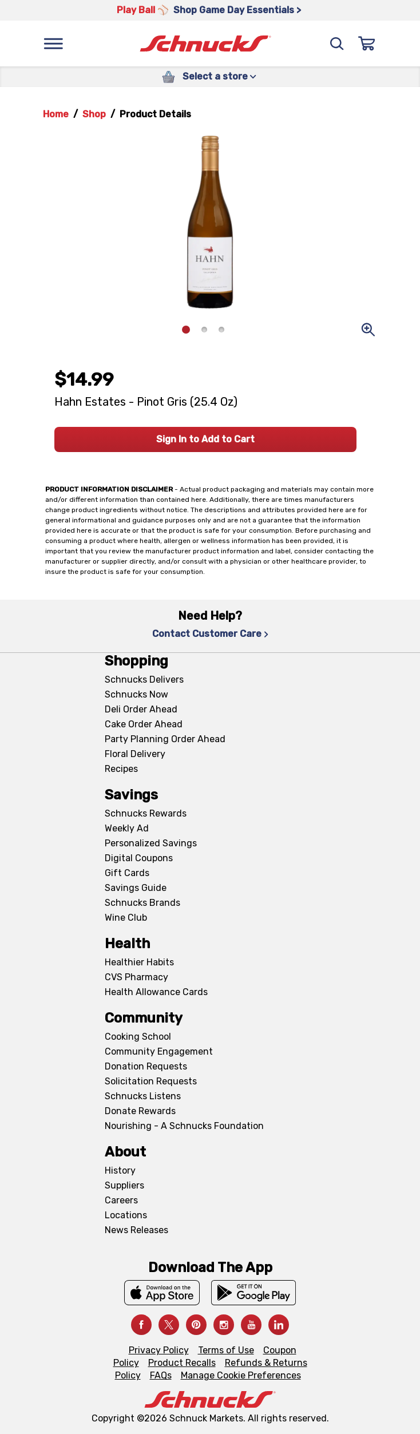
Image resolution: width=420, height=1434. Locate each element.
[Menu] (53, 43)
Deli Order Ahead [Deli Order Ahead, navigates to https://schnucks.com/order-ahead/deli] (141, 709)
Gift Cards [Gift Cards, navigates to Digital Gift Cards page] (127, 872)
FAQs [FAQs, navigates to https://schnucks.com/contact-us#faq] (161, 1375)
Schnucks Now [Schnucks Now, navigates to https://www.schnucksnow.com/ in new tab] (136, 694)
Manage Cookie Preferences (241, 1375)
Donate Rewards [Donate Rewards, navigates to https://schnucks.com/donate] (140, 1111)
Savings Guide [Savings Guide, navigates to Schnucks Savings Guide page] (136, 887)
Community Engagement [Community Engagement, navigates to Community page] (159, 1051)
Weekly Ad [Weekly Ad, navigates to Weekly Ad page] (127, 828)
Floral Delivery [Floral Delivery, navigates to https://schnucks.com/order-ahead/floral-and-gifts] (135, 753)
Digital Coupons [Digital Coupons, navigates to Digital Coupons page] (139, 858)
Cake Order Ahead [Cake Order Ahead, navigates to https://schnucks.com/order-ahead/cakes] (144, 724)
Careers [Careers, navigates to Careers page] (121, 1200)
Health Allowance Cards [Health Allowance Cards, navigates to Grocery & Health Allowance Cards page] (156, 992)
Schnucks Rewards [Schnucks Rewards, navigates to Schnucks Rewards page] (146, 813)
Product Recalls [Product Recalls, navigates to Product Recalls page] (182, 1362)
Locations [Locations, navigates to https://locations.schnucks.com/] (126, 1215)
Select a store (219, 76)
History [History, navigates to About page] (120, 1170)
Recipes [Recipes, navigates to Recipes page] (121, 768)
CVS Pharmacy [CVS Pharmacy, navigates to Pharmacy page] (136, 977)
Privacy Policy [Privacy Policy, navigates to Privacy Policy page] (159, 1350)
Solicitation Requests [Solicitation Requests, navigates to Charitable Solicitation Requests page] (151, 1081)
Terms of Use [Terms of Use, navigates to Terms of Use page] (226, 1350)
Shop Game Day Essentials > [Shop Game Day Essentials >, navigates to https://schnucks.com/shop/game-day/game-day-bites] (237, 10)
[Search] (337, 43)
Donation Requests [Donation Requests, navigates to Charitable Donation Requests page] (146, 1066)
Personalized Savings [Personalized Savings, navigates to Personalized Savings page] (151, 843)
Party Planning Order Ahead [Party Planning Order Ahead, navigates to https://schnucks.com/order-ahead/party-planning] (165, 739)
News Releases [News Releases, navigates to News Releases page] (136, 1230)
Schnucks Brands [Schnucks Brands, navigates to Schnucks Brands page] (142, 902)
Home (56, 114)
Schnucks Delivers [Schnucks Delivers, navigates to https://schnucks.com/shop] (144, 679)
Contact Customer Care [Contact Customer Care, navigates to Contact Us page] (210, 633)
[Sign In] (366, 43)
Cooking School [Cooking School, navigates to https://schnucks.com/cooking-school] (138, 1036)
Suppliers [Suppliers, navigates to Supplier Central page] (124, 1185)
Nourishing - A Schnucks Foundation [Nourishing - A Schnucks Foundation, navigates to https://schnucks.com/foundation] (184, 1125)
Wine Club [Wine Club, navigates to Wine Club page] (126, 917)
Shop (94, 114)
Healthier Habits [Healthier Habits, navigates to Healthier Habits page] (139, 962)
